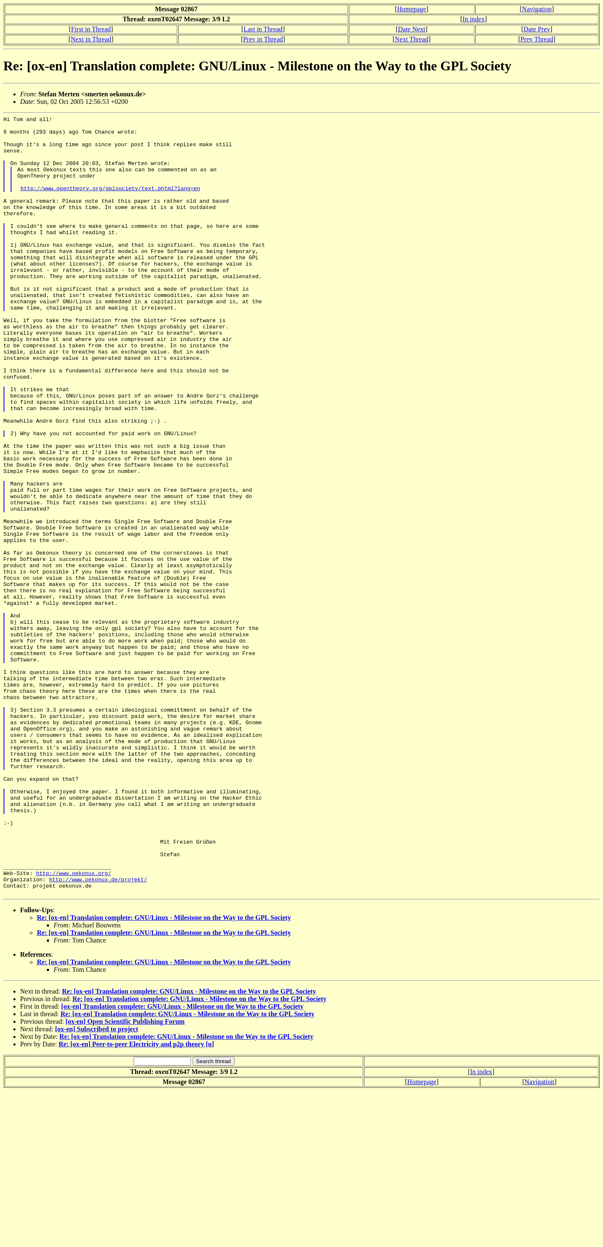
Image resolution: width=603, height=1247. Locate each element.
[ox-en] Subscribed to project (96, 1184)
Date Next (411, 29)
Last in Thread (263, 29)
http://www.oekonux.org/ (73, 1025)
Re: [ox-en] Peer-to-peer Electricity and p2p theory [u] (136, 1199)
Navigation (536, 9)
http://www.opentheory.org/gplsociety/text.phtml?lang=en (110, 203)
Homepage (411, 9)
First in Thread (91, 29)
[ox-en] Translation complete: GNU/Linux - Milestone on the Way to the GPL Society (182, 1162)
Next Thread (411, 39)
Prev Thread (537, 39)
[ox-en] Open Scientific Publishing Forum (124, 1177)
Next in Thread (91, 39)
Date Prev (536, 29)
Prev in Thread (263, 39)
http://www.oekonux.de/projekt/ (98, 1032)
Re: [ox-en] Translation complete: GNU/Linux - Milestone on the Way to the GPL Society (164, 1073)
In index (474, 19)
